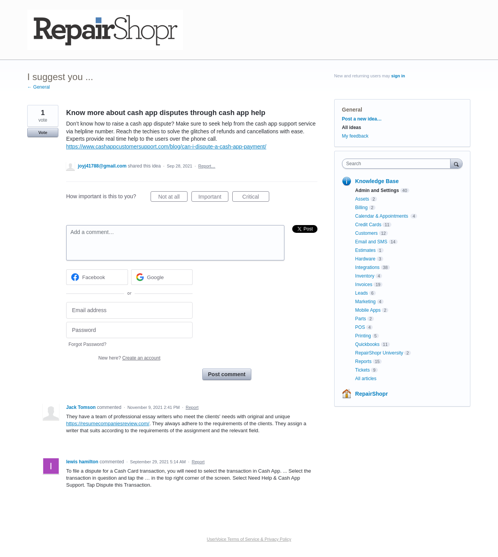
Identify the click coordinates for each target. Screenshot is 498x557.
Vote (42, 132)
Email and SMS (371, 241)
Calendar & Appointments (382, 216)
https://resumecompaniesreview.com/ (107, 423)
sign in (398, 75)
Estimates (365, 250)
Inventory (364, 276)
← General (38, 87)
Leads (361, 293)
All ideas (351, 127)
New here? (129, 358)
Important (213, 198)
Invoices (363, 284)
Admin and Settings (377, 190)
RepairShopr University (379, 353)
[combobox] (398, 163)
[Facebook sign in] (97, 277)
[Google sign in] (162, 277)
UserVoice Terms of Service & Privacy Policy (249, 539)
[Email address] (129, 310)
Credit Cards (368, 224)
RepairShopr (371, 394)
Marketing (365, 301)
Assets (362, 199)
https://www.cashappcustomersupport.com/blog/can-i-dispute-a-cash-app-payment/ (166, 146)
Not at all (173, 198)
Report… (206, 166)
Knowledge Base (377, 181)
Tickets (362, 370)
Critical (255, 198)
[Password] (129, 330)
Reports (363, 361)
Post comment (226, 374)
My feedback (355, 136)
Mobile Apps (368, 310)
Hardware (365, 259)
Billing (361, 207)
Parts (360, 318)
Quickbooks (367, 344)
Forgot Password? (87, 344)
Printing (363, 336)
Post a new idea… (362, 119)
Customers (366, 233)
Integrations (367, 267)
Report (192, 407)
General (352, 110)
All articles (366, 378)
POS (360, 327)
